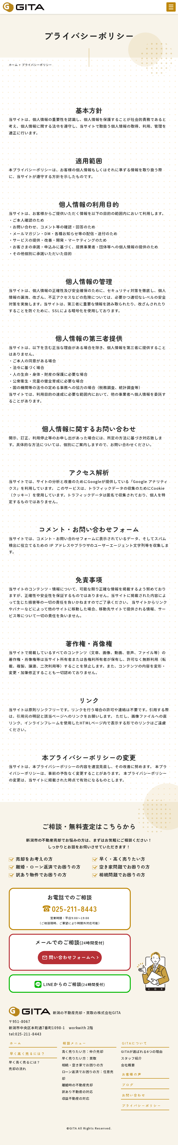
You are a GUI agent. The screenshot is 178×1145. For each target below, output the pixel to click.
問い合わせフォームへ (72, 957)
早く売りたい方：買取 (79, 1058)
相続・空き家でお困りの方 (83, 1065)
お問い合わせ (134, 1095)
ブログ (128, 1084)
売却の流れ (17, 1068)
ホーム (16, 1043)
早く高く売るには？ (24, 1062)
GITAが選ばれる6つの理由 (141, 1051)
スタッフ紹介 (131, 1058)
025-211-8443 (74, 908)
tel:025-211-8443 (25, 1033)
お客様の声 (132, 1074)
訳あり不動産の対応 (77, 1091)
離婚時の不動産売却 (77, 1085)
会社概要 (128, 1065)
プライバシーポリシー (141, 1105)
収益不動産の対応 (76, 1098)
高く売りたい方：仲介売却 (83, 1051)
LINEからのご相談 (74, 984)
